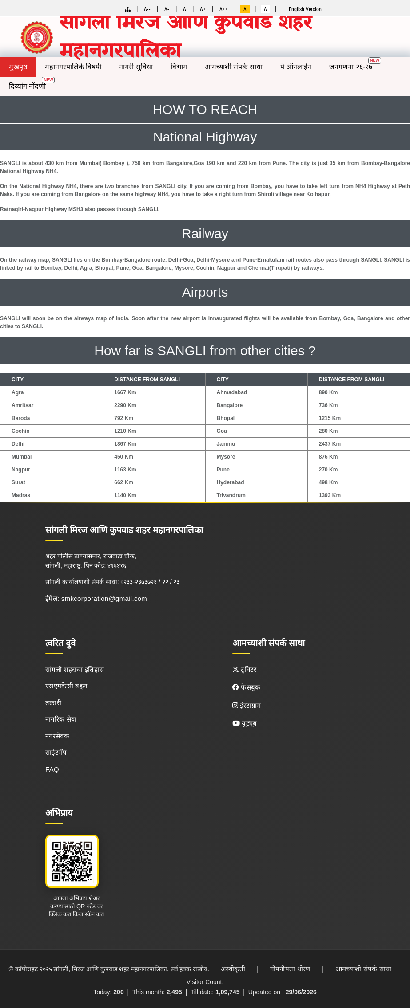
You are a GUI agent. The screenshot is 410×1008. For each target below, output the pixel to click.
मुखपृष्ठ (18, 67)
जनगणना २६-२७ (350, 67)
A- (166, 8)
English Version (305, 8)
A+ (203, 8)
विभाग (179, 67)
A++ (223, 8)
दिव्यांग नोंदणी (27, 86)
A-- (147, 8)
